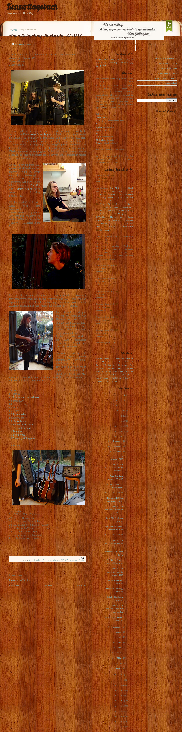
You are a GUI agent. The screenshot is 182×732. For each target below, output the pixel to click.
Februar (119, 663)
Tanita (98, 130)
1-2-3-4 (113, 343)
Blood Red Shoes (105, 362)
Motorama (128, 220)
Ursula (98, 136)
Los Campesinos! (107, 210)
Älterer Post (81, 585)
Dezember (117, 441)
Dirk (98, 143)
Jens (98, 133)
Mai (120, 647)
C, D (111, 59)
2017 (122, 436)
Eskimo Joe (110, 365)
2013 (122, 690)
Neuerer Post (14, 585)
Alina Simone (103, 358)
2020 (122, 421)
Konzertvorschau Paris (168, 63)
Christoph (100, 120)
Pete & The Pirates (109, 371)
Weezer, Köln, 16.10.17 (113, 535)
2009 (122, 711)
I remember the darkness (26, 397)
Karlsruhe (74, 560)
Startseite (48, 585)
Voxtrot (101, 381)
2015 (122, 680)
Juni (120, 642)
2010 (122, 706)
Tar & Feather (20, 421)
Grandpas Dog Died (23, 424)
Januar (119, 668)
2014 (122, 685)
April (119, 653)
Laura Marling (113, 220)
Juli (120, 637)
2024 (122, 400)
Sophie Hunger (118, 214)
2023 (122, 405)
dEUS (128, 362)
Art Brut (129, 358)
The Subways (117, 378)
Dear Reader (117, 191)
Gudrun (99, 127)
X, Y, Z (103, 66)
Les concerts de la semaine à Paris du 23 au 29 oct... (114, 509)
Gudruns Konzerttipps (168, 68)
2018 (122, 431)
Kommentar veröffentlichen (20, 580)
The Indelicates (116, 217)
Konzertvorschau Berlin (167, 73)
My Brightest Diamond (111, 223)
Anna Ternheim (126, 194)
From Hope (19, 434)
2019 (122, 426)
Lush (107, 230)
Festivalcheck (171, 83)
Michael (99, 140)
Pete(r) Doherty (106, 198)
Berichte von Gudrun (51, 560)
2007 (122, 721)
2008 (122, 716)
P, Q (115, 63)
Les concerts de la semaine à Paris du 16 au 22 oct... (114, 543)
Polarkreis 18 (118, 375)
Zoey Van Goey (112, 381)
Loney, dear (128, 207)
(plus (120, 198)
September (117, 627)
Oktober (118, 451)
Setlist (81, 560)
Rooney (106, 378)
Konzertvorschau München (166, 78)
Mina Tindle (115, 201)
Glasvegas (122, 365)
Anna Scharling (35, 560)
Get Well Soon (116, 188)
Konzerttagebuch (31, 7)
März (119, 658)
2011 (122, 701)
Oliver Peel (100, 117)
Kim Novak (111, 226)
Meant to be (19, 414)
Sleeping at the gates (24, 438)
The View (129, 378)
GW (67, 560)
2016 (122, 675)
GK (62, 560)
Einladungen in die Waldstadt (165, 58)
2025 (124, 395)
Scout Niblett (101, 214)
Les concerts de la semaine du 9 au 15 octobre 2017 (115, 571)
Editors (130, 201)
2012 (122, 695)
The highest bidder (22, 427)
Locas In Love (112, 207)
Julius (98, 124)
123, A (100, 59)
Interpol (119, 204)
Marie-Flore (124, 210)
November (117, 446)
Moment (17, 431)
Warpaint (111, 194)
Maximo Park (106, 204)
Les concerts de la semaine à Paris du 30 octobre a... (114, 467)
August (119, 632)
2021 (123, 416)
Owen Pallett (127, 226)
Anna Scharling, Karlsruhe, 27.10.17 (45, 35)
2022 (124, 410)
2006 (122, 727)
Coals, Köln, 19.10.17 (114, 493)
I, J (130, 59)
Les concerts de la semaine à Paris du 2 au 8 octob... (114, 608)
